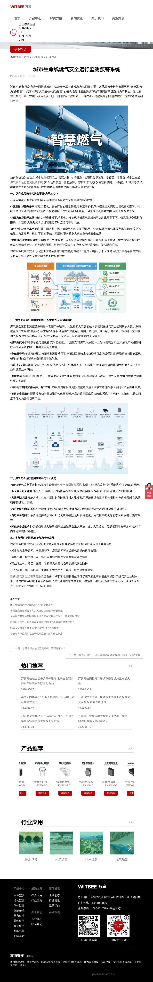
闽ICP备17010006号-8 (103, 974)
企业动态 (54, 895)
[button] (129, 847)
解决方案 (56, 18)
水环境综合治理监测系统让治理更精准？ (31, 605)
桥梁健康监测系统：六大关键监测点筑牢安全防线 (36, 610)
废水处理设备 (17, 962)
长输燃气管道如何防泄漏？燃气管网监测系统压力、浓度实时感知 (44, 616)
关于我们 (97, 18)
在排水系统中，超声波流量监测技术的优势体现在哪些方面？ (42, 622)
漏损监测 (19, 925)
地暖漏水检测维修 (50, 962)
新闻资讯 (77, 18)
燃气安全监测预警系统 (68, 484)
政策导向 (54, 905)
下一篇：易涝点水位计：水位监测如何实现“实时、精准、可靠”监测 (104, 655)
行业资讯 (51, 57)
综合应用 (36, 895)
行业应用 (36, 900)
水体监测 (19, 895)
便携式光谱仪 (91, 962)
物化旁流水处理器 (72, 962)
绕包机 (23, 965)
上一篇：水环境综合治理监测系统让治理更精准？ (39, 648)
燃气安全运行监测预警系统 (26, 182)
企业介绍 (36, 919)
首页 (17, 18)
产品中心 (35, 18)
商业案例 (118, 18)
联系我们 (36, 924)
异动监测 (19, 920)
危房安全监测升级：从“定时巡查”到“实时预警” (35, 628)
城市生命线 (33, 962)
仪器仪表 (105, 962)
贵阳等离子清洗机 (122, 962)
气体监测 (19, 905)
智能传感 (19, 910)
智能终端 (19, 931)
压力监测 (19, 915)
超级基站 (19, 936)
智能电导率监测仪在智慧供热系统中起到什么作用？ (37, 633)
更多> (131, 666)
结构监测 (19, 900)
